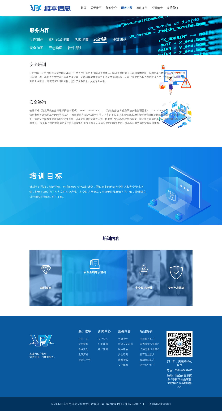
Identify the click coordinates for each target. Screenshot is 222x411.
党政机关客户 (147, 339)
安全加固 (36, 48)
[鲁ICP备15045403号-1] (133, 403)
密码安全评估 (59, 39)
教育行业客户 (147, 354)
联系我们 (172, 7)
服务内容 (126, 7)
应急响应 (55, 48)
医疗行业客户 (147, 365)
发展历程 (83, 354)
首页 (83, 7)
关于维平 (96, 7)
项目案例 (141, 7)
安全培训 (100, 39)
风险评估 (81, 39)
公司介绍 (83, 339)
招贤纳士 (157, 7)
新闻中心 (111, 7)
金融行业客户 (147, 359)
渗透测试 (119, 39)
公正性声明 (84, 359)
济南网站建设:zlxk (160, 403)
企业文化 (83, 349)
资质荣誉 (83, 344)
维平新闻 (103, 349)
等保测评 (36, 39)
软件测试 (75, 48)
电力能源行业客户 (149, 344)
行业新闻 (103, 344)
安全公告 (103, 339)
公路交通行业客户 (149, 349)
